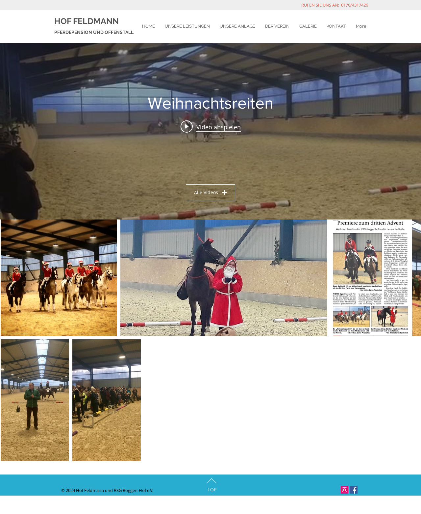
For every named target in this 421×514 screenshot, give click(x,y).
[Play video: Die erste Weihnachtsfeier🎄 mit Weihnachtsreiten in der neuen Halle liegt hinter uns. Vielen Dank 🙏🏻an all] (211, 126)
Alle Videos (210, 192)
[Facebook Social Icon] (354, 490)
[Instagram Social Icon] (344, 490)
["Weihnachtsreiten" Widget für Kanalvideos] (210, 131)
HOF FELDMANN (86, 21)
